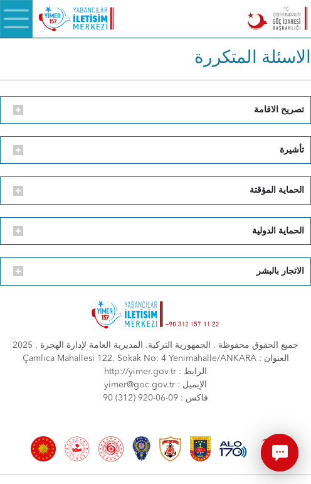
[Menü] (16, 19)
